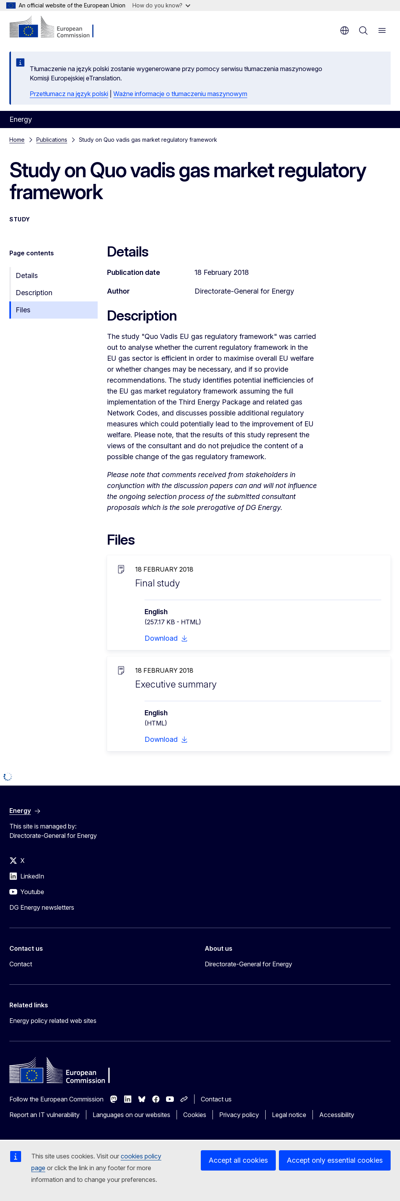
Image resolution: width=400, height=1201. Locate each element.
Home (17, 139)
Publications (51, 139)
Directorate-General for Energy (248, 964)
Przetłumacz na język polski (69, 94)
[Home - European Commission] (56, 27)
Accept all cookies (238, 1160)
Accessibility (336, 1115)
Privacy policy (239, 1115)
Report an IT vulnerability (44, 1115)
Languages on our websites (131, 1115)
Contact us (216, 1099)
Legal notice (289, 1115)
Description (34, 293)
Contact (20, 964)
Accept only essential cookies (335, 1160)
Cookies (194, 1115)
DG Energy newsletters (41, 907)
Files (23, 310)
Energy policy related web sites (52, 1021)
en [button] (344, 30)
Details (27, 275)
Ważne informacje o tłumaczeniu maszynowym (180, 94)
